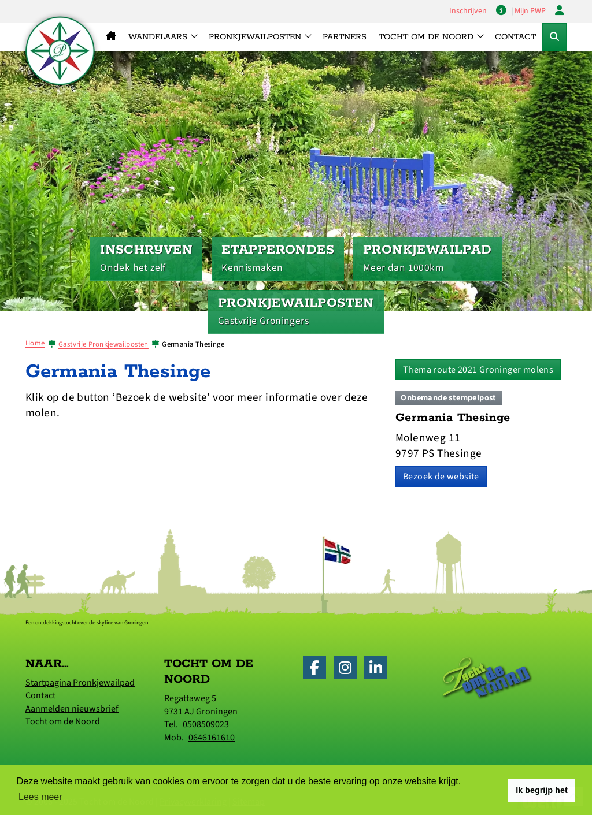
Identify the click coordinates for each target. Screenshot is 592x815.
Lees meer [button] (40, 797)
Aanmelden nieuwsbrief (72, 708)
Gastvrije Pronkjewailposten (103, 344)
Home (35, 343)
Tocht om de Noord (62, 721)
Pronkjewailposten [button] (255, 37)
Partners (345, 37)
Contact (515, 37)
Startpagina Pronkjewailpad (80, 682)
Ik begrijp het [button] (542, 790)
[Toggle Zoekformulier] (554, 37)
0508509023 (206, 724)
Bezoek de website (441, 476)
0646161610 (211, 737)
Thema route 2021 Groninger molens (478, 369)
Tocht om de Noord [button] (426, 37)
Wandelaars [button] (157, 37)
